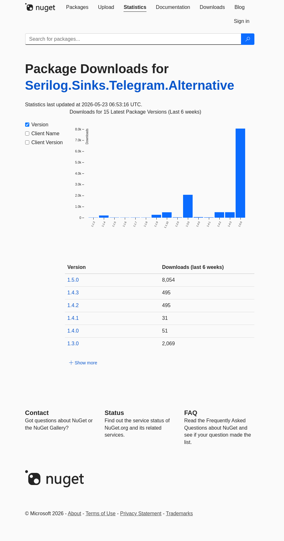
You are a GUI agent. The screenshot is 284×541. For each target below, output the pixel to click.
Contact (37, 412)
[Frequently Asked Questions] (190, 412)
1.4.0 (73, 331)
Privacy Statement (140, 513)
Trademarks (179, 513)
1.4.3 (73, 292)
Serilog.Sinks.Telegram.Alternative (129, 85)
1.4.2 (73, 305)
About (74, 513)
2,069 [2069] (168, 343)
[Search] (247, 39)
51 (165, 331)
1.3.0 (73, 343)
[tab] (77, 7)
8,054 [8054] (168, 280)
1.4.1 (73, 318)
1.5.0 (73, 280)
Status (114, 412)
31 (165, 318)
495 (166, 292)
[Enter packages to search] (133, 39)
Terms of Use (101, 513)
